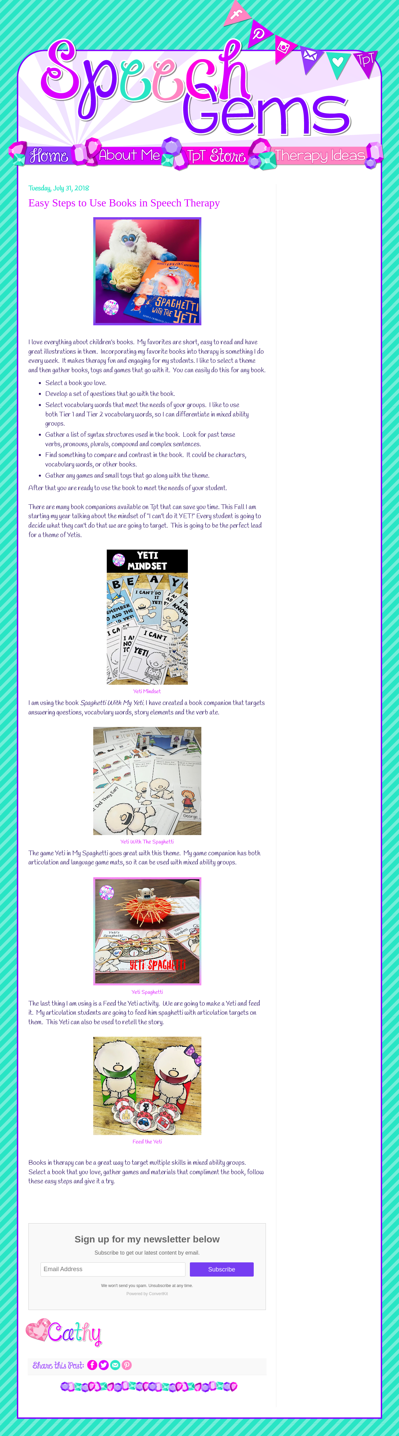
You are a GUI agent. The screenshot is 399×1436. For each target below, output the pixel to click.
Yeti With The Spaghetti (147, 842)
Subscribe (221, 1269)
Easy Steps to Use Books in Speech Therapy (124, 203)
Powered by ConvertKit (147, 1293)
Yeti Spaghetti (147, 992)
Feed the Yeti (147, 1141)
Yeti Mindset (147, 691)
